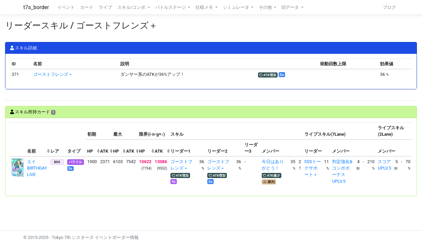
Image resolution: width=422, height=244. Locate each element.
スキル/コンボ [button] (131, 7)
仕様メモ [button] (204, 7)
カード (86, 7)
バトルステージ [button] (171, 7)
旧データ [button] (290, 7)
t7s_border (36, 7)
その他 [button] (266, 7)
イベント (66, 7)
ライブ (105, 7)
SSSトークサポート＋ (312, 168)
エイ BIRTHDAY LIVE (37, 168)
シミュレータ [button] (236, 7)
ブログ (389, 7)
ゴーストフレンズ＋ (53, 74)
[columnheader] (18, 139)
